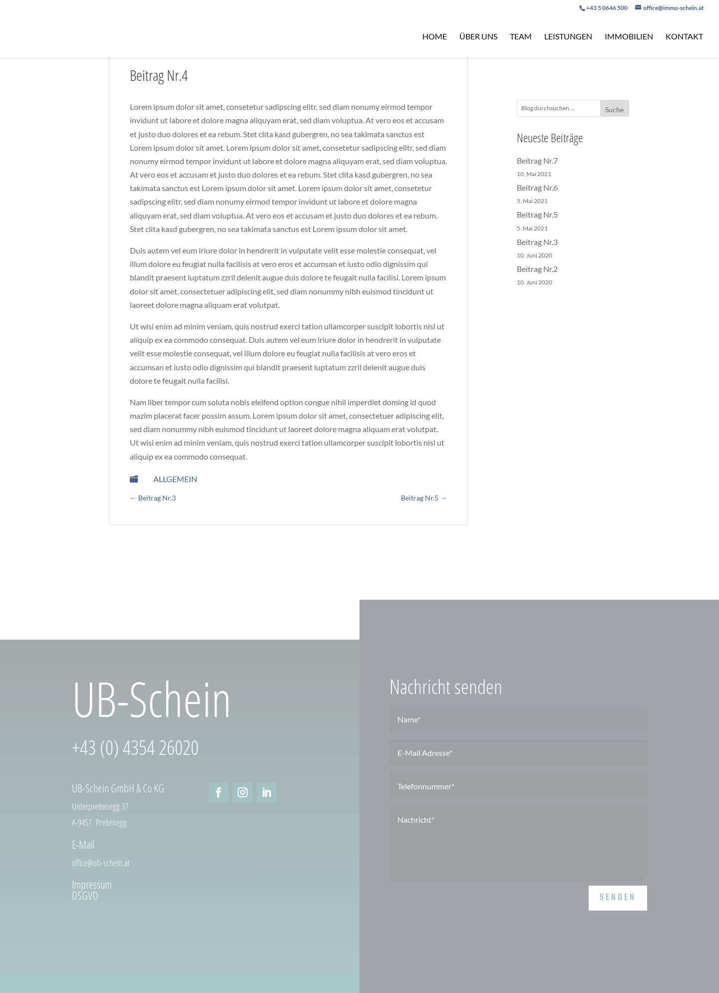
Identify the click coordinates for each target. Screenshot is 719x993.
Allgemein (175, 479)
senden (618, 905)
